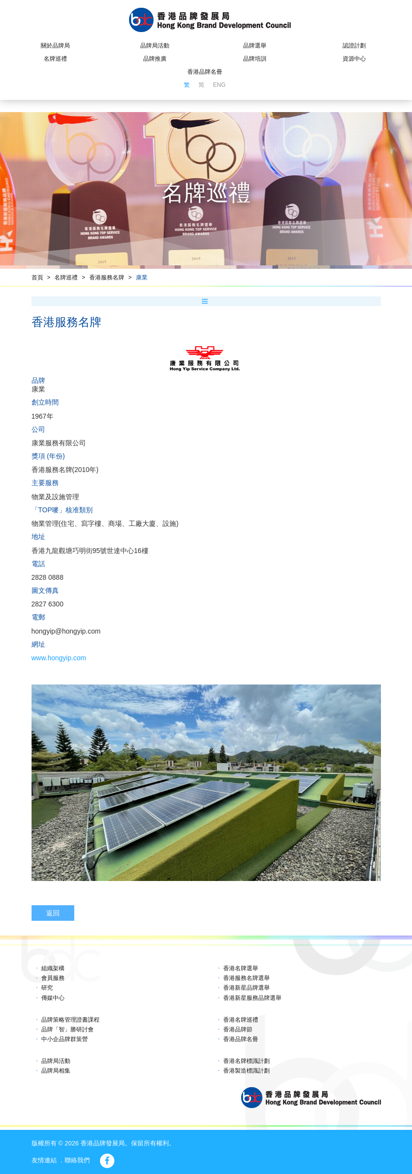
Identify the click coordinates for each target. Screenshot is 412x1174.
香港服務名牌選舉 (246, 978)
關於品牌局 (55, 45)
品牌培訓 (254, 58)
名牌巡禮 (55, 58)
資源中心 (354, 58)
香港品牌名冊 (204, 71)
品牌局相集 (55, 1070)
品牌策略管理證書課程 (70, 1019)
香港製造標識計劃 (246, 1070)
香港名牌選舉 (240, 968)
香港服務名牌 (106, 277)
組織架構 (53, 968)
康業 (142, 277)
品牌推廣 (154, 58)
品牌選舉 (254, 45)
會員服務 (53, 978)
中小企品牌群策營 (64, 1039)
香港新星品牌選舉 (246, 987)
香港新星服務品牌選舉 (252, 998)
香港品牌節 (237, 1029)
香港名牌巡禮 (240, 1019)
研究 (47, 987)
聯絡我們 (77, 1160)
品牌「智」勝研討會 (67, 1029)
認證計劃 (354, 45)
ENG (219, 85)
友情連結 (44, 1160)
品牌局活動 (154, 45)
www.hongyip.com (59, 658)
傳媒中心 (53, 998)
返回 (53, 913)
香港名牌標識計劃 (246, 1061)
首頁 (37, 277)
